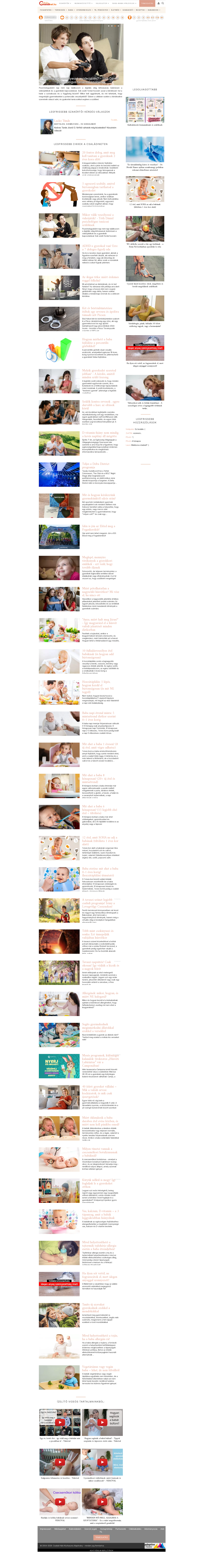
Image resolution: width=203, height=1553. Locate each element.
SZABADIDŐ (128, 10)
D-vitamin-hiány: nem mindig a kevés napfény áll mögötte (100, 434)
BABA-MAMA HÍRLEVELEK (123, 3)
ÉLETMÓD (115, 10)
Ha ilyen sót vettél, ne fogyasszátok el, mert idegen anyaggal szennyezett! (99, 1277)
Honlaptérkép (106, 1529)
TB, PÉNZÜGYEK (101, 10)
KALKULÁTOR (101, 3)
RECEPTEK (140, 10)
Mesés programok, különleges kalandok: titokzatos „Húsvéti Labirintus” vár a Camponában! (100, 1061)
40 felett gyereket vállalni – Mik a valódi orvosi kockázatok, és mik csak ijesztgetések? (99, 1092)
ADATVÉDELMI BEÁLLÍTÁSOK (101, 1550)
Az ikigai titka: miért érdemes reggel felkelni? (100, 279)
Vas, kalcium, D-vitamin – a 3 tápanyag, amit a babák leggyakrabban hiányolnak (100, 1215)
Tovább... (114, 120)
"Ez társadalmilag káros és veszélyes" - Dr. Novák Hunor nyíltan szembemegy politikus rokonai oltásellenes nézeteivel (145, 167)
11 (117, 17)
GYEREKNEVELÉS (83, 10)
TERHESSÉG (60, 10)
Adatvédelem (75, 1529)
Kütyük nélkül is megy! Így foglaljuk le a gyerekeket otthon (99, 1183)
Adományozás (150, 1529)
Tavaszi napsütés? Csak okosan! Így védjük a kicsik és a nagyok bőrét (100, 966)
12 (122, 17)
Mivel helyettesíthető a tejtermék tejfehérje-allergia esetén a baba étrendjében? (99, 1246)
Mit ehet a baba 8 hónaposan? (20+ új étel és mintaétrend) (98, 779)
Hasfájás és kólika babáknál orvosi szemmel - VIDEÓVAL (60, 1519)
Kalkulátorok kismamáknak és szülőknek (145, 125)
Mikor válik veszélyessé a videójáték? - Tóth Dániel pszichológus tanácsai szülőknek (81, 80)
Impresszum (45, 1529)
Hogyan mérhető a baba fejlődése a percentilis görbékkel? (97, 343)
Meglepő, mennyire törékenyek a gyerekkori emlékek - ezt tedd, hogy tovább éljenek (97, 562)
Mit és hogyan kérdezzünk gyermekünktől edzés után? (99, 497)
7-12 (157, 17)
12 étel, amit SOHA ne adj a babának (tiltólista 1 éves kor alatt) (100, 841)
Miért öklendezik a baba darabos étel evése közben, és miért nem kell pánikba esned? (100, 1121)
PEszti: (129, 437)
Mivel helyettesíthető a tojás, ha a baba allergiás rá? (100, 1337)
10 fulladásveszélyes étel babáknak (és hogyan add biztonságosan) (98, 654)
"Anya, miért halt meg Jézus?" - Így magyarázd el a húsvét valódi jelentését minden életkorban (100, 625)
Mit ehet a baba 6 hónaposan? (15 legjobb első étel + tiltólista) (99, 810)
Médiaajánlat (60, 1529)
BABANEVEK (153, 10)
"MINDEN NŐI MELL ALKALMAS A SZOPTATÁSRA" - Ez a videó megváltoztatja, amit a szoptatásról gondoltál (102, 1520)
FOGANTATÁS (46, 10)
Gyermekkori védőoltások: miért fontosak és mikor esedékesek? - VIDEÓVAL (102, 1479)
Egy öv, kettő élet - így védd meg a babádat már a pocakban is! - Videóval (60, 1440)
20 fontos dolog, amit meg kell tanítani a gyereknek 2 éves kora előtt (98, 156)
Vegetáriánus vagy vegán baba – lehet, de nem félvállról (100, 1368)
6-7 (152, 17)
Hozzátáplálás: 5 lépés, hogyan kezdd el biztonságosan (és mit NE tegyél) (98, 687)
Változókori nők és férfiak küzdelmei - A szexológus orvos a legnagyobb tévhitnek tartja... (145, 405)
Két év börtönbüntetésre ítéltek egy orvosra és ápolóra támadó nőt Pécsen (100, 312)
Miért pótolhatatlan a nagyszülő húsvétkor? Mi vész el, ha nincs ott (100, 592)
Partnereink (120, 1529)
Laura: (137, 445)
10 (113, 17)
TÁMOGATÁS (147, 3)
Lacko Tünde (62, 121)
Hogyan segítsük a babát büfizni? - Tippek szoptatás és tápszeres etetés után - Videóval (102, 1440)
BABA (70, 10)
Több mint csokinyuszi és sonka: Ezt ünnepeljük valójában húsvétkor (97, 934)
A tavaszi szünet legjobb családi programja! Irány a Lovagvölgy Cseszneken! (98, 903)
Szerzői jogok (90, 1529)
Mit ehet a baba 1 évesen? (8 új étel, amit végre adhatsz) (100, 746)
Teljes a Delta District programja (95, 465)
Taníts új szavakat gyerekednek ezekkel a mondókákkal (96, 1308)
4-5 (148, 17)
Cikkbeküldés (135, 1529)
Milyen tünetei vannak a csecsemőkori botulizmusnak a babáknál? (99, 1152)
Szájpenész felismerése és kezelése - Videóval (60, 1478)
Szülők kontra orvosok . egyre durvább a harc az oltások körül (100, 405)
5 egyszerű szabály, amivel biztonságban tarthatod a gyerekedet (98, 187)
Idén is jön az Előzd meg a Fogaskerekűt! (98, 528)
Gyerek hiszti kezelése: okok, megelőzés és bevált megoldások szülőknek (145, 285)
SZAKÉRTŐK (64, 3)
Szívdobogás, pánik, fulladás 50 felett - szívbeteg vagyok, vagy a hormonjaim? (145, 325)
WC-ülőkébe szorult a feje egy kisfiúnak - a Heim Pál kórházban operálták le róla (145, 245)
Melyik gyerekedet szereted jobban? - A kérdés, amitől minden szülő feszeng (99, 374)
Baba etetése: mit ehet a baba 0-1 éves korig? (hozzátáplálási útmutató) (100, 872)
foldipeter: (135, 429)
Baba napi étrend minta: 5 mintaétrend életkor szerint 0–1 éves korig (99, 716)
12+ (162, 17)
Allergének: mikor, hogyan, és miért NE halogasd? (100, 995)
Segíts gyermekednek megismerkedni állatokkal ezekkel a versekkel (98, 1028)
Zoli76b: (134, 433)
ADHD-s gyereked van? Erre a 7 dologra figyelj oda (100, 247)
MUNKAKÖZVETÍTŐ (83, 3)
